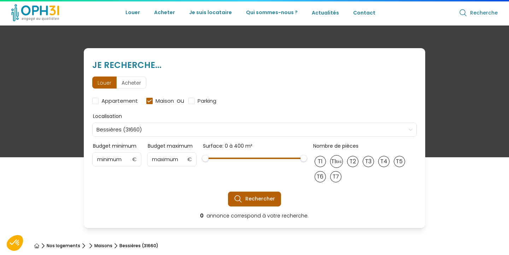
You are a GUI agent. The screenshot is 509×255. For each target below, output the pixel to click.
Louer (132, 12)
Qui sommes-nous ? (272, 12)
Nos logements (63, 246)
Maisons (103, 246)
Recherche (478, 12)
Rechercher (254, 199)
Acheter (164, 12)
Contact (364, 12)
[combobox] (254, 130)
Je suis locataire (210, 12)
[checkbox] (116, 101)
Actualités (325, 12)
